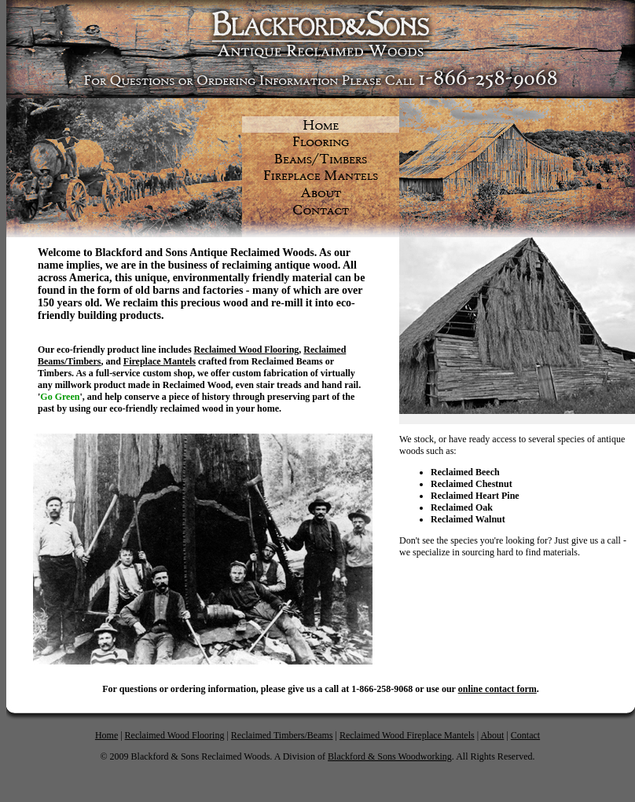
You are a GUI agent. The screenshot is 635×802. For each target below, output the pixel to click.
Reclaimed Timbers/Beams (282, 735)
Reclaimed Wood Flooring (175, 735)
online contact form (497, 688)
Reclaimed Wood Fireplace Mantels (407, 735)
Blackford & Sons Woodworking (390, 756)
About (492, 735)
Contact (525, 735)
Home (106, 735)
